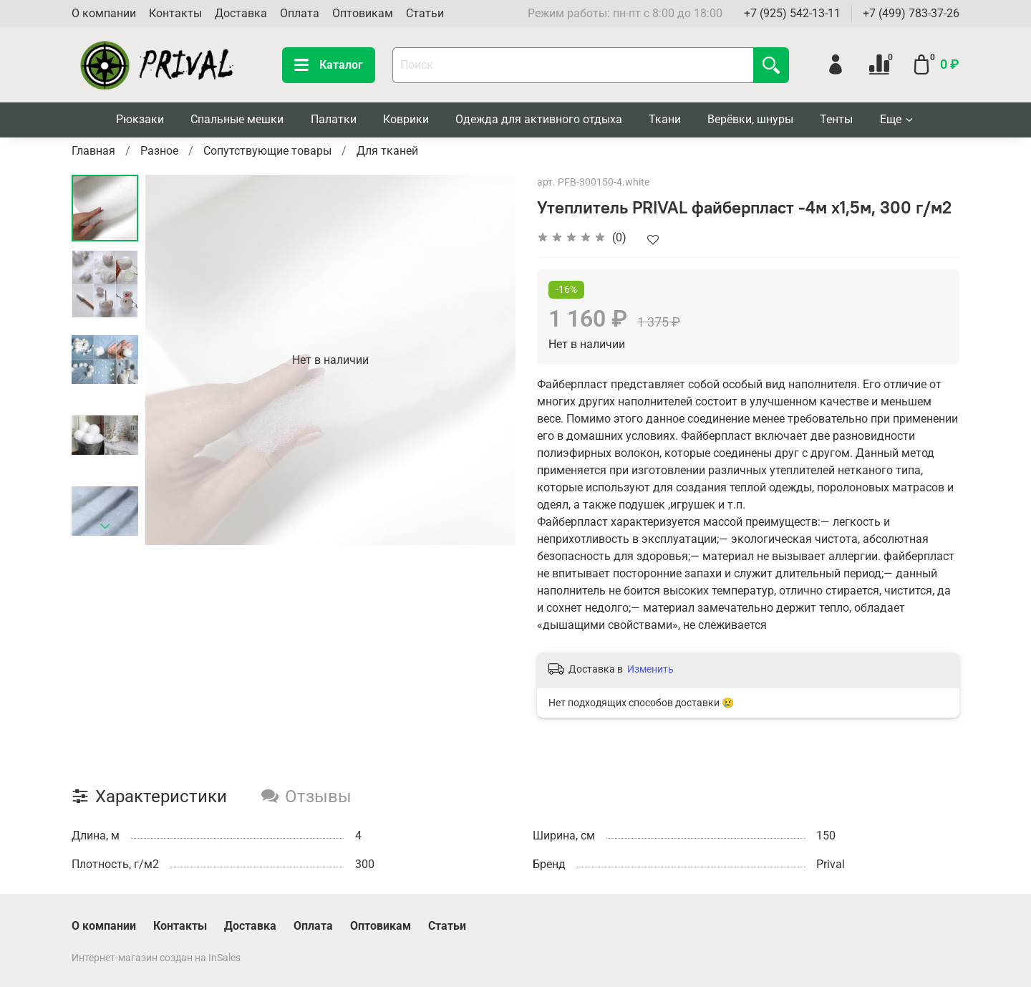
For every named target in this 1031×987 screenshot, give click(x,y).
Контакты (175, 13)
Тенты (836, 119)
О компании (104, 13)
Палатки (334, 119)
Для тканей (387, 151)
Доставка (241, 13)
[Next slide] (105, 526)
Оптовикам (362, 13)
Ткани (665, 119)
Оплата (299, 13)
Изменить (650, 669)
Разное (159, 151)
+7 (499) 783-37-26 (911, 13)
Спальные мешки (237, 119)
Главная (93, 151)
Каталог (328, 65)
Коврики (406, 119)
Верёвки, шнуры (750, 119)
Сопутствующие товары (267, 151)
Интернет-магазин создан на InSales (156, 958)
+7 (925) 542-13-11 (792, 13)
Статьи (425, 13)
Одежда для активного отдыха (538, 119)
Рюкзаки (140, 119)
